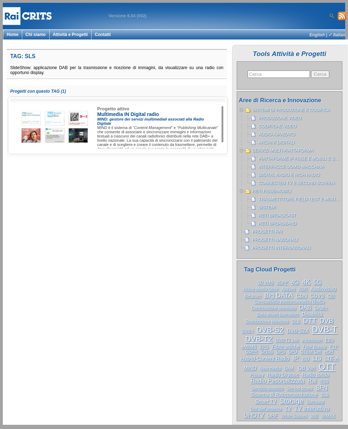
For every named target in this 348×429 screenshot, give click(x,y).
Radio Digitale (283, 375)
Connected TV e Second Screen (296, 182)
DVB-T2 (258, 339)
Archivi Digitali (276, 142)
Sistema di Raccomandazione (283, 394)
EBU (329, 340)
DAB (305, 307)
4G (295, 282)
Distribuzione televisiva (267, 321)
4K (306, 282)
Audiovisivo (323, 289)
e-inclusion (312, 340)
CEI (331, 296)
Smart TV (265, 401)
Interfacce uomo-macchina (291, 166)
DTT (309, 320)
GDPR (252, 351)
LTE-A (331, 358)
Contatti (103, 34)
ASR (303, 289)
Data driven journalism (278, 314)
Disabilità (312, 314)
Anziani (288, 289)
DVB (326, 320)
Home (12, 34)
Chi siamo (35, 34)
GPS (280, 351)
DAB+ (321, 308)
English (317, 34)
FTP (334, 346)
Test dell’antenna (265, 408)
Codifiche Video (278, 126)
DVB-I (247, 331)
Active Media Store (261, 289)
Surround (315, 401)
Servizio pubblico (267, 388)
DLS (296, 321)
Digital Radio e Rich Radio (289, 174)
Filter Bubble (315, 346)
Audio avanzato (277, 134)
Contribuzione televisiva (273, 308)
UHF (272, 415)
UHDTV (254, 415)
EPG (264, 346)
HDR (329, 351)
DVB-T (324, 329)
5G (317, 282)
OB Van (306, 368)
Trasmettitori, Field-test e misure (300, 199)
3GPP (282, 282)
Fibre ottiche (285, 346)
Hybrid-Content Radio (265, 358)
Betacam (252, 296)
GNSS (267, 351)
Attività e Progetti (70, 34)
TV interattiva (311, 408)
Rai (312, 381)
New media (270, 368)
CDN (301, 296)
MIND (249, 368)
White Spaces (294, 415)
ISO (305, 358)
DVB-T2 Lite (286, 340)
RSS (324, 381)
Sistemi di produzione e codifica (291, 110)
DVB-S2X (298, 330)
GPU (292, 351)
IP (295, 358)
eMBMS (248, 346)
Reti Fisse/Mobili (271, 191)
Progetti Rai (267, 231)
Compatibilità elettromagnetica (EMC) (289, 301)
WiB (314, 415)
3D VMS (265, 282)
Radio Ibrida (315, 375)
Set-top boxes (300, 388)
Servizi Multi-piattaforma (282, 150)
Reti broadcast (277, 215)
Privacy (257, 375)
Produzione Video (280, 118)
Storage (291, 401)
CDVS (317, 296)
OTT (327, 367)
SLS (325, 394)
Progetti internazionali (281, 247)
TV (288, 408)
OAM (289, 368)
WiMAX (328, 415)
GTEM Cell (310, 351)
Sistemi (267, 207)
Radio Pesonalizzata (278, 381)
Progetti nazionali (275, 239)
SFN (322, 388)
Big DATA (278, 295)
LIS (316, 358)
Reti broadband (278, 223)
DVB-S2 (270, 329)
